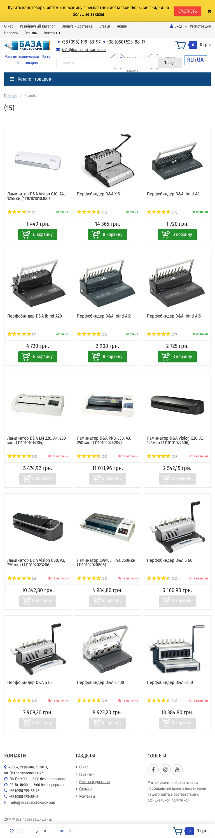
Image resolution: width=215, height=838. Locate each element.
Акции (122, 26)
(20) (162, 579)
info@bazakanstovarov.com (84, 49)
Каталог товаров (30, 79)
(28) (22, 212)
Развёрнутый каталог (37, 26)
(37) (162, 334)
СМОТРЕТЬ (187, 11)
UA (200, 59)
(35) (162, 212)
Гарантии (87, 774)
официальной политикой (169, 800)
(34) (22, 334)
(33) (22, 701)
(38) (92, 579)
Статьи (104, 26)
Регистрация (200, 26)
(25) (92, 212)
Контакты (52, 33)
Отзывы (31, 33)
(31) (22, 456)
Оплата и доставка (77, 26)
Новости (11, 33)
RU (190, 59)
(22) (92, 701)
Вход (176, 26)
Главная (10, 95)
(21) (162, 456)
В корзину (43, 234)
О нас (8, 26)
